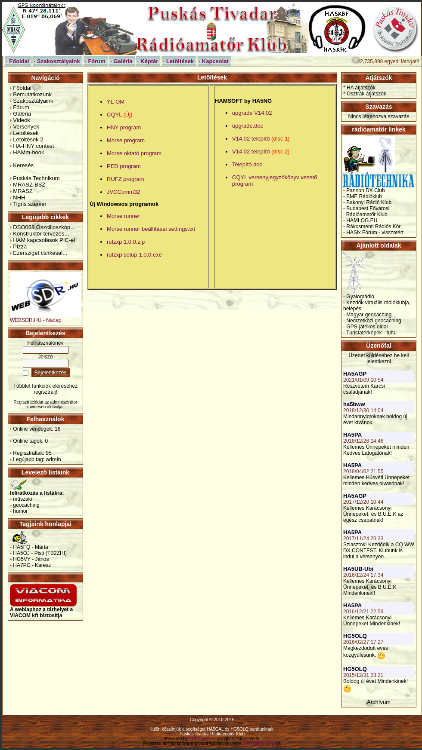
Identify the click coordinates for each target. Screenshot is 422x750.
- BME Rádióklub (362, 196)
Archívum (379, 702)
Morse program (126, 140)
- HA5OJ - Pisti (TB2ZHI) (38, 553)
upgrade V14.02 (252, 113)
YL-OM (115, 101)
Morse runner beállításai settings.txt (151, 229)
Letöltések (25, 133)
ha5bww (354, 404)
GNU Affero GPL (258, 743)
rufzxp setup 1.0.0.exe (134, 254)
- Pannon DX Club (364, 190)
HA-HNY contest (33, 146)
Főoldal (22, 88)
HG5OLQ (355, 636)
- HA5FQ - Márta (29, 547)
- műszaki (21, 499)
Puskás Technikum (36, 178)
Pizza (20, 246)
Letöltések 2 (28, 139)
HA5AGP (354, 373)
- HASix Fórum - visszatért (373, 233)
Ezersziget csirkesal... (40, 253)
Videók (21, 120)
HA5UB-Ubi (358, 569)
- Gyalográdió (358, 297)
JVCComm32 (123, 192)
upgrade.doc (247, 125)
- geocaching (25, 505)
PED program (124, 166)
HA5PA (352, 435)
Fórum (21, 107)
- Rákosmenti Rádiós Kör (371, 226)
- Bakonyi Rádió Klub (367, 202)
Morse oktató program (134, 153)
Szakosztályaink (33, 101)
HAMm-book (28, 152)
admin (53, 459)
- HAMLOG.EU (360, 220)
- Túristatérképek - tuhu (370, 333)
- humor (19, 511)
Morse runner (123, 216)
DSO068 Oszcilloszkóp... (44, 227)
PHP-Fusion (200, 738)
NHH (19, 197)
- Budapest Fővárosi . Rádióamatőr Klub (366, 211)
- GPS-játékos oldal (365, 327)
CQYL (119, 114)
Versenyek (26, 126)
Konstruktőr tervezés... (41, 233)
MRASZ (23, 191)
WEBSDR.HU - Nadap (45, 317)
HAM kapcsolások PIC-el (44, 240)
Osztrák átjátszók (366, 94)
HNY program (124, 127)
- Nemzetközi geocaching (372, 321)
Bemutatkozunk (32, 94)
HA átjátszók (361, 88)
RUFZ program (125, 179)
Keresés (23, 165)
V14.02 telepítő (261, 138)
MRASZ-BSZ (29, 184)
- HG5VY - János (29, 559)
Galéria (22, 113)
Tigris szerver (30, 204)
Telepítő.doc (247, 164)
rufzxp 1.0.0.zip (126, 242)
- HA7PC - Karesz (30, 565)
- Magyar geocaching (367, 315)
